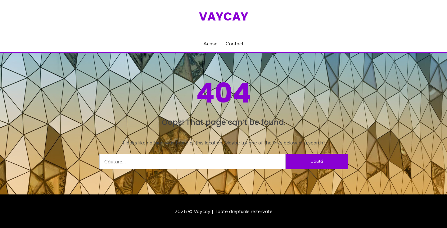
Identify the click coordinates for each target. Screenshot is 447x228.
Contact (235, 43)
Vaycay (223, 16)
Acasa (210, 43)
